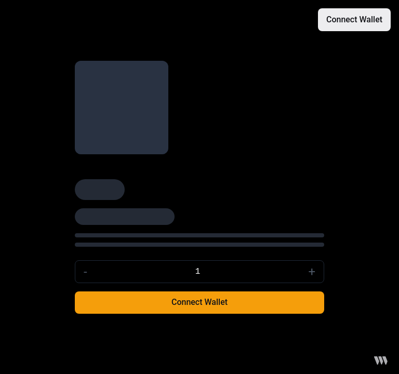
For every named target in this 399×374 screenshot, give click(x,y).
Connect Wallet (354, 19)
